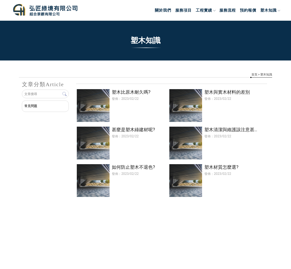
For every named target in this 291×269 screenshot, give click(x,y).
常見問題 (30, 106)
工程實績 (205, 10)
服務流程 (227, 10)
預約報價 (248, 10)
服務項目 (183, 10)
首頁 (254, 74)
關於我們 (163, 10)
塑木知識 (270, 10)
